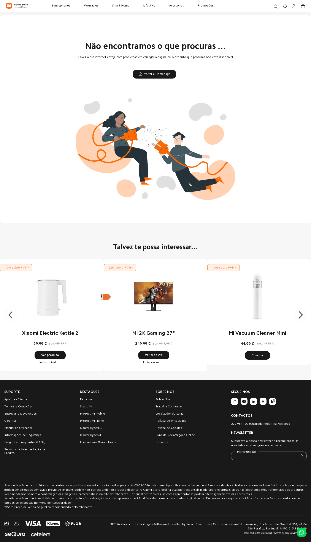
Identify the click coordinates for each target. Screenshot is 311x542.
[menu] (132, 6)
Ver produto (50, 355)
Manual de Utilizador (18, 428)
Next (300, 315)
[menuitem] (61, 6)
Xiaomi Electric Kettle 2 (50, 333)
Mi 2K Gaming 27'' (154, 333)
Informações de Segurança (22, 435)
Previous (10, 315)
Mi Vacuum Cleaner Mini (257, 333)
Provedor (162, 442)
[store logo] (17, 6)
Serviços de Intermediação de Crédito (24, 451)
